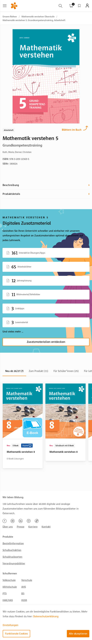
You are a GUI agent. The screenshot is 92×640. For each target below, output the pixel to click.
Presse (20, 526)
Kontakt (46, 526)
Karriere (33, 526)
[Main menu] (5, 6)
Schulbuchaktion (12, 550)
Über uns (8, 526)
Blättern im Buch (71, 129)
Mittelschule (10, 586)
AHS (23, 586)
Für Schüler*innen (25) (66, 371)
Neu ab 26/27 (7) (14, 371)
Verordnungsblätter (14, 563)
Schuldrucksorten (12, 556)
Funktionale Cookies (16, 633)
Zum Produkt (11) (38, 371)
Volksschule (9, 580)
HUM (24, 600)
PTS (5, 593)
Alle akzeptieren (78, 633)
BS (22, 593)
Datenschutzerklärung (45, 616)
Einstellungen (10, 625)
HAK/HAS (8, 600)
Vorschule (26, 580)
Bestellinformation (13, 543)
